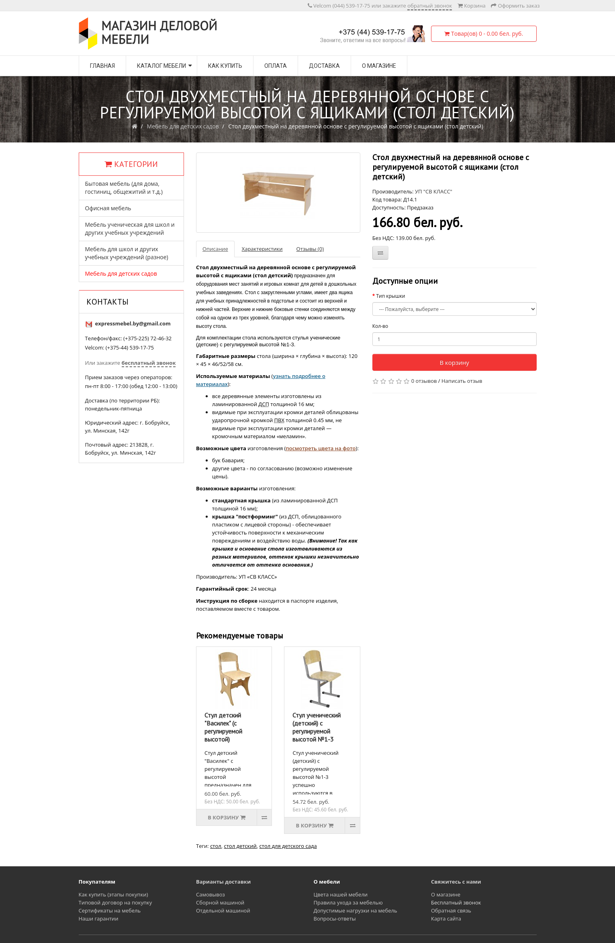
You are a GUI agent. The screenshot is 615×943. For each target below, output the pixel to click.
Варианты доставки (223, 881)
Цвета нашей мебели (341, 894)
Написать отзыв (461, 380)
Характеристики (262, 248)
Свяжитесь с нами (456, 881)
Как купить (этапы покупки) (113, 894)
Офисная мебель (108, 208)
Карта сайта (446, 918)
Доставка (324, 66)
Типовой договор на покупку (115, 902)
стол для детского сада (288, 846)
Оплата (275, 66)
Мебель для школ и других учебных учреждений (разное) (126, 253)
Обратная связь (451, 910)
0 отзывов (424, 380)
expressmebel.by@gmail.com (133, 323)
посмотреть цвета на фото (321, 448)
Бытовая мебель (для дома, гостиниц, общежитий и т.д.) (124, 187)
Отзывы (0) (310, 248)
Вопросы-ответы (335, 918)
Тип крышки (390, 296)
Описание (215, 248)
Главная (102, 66)
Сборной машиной (220, 902)
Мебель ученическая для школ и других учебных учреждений (130, 228)
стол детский (240, 846)
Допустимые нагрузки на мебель (355, 910)
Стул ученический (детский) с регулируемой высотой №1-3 (316, 727)
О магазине (379, 66)
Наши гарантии (99, 918)
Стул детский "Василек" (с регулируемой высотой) (223, 727)
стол (215, 846)
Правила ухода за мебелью (348, 902)
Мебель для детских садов (183, 126)
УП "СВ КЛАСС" (433, 191)
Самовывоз (210, 894)
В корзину (454, 362)
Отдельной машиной (223, 910)
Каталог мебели (161, 66)
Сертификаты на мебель (110, 910)
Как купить (225, 66)
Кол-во (380, 326)
